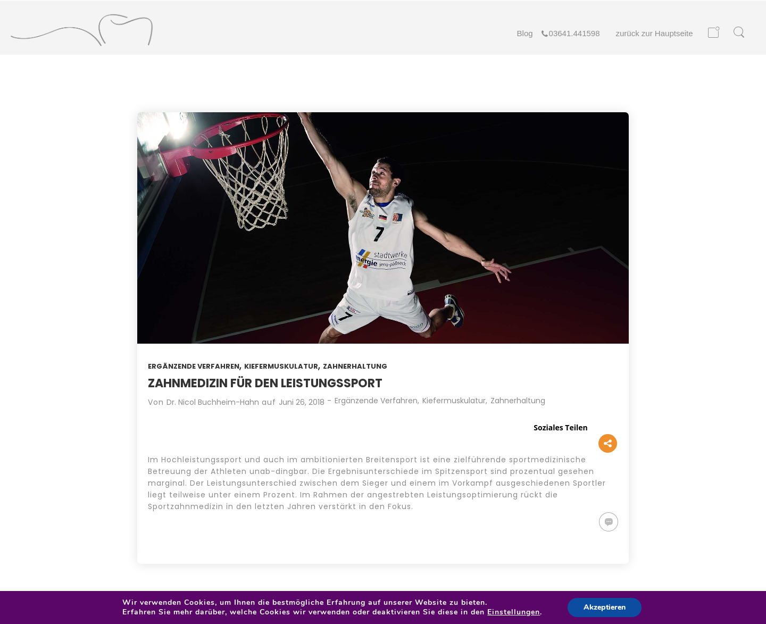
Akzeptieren (605, 607)
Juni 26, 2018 (301, 402)
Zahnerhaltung (355, 366)
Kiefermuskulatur (281, 366)
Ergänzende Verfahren (193, 366)
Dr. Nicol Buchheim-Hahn (212, 402)
